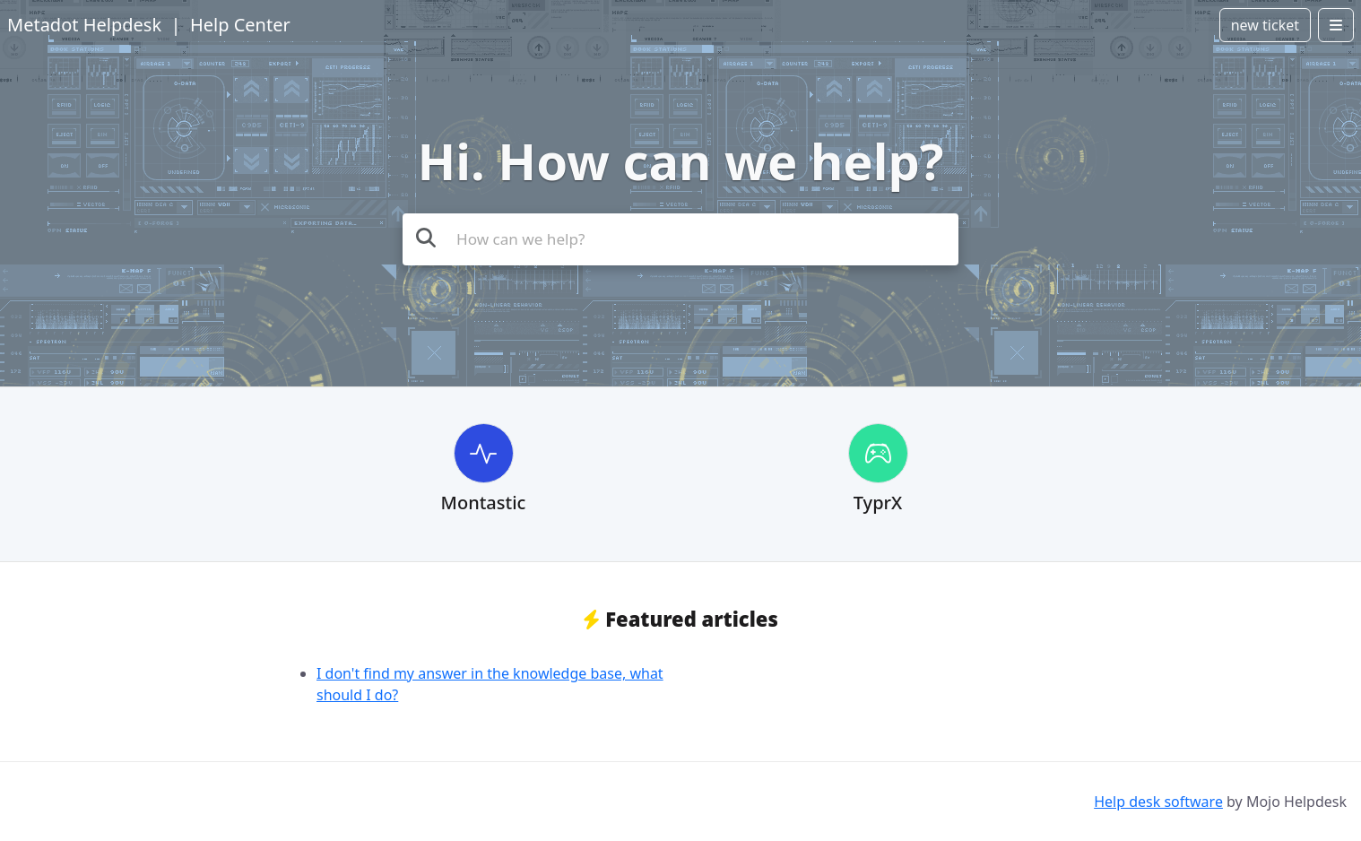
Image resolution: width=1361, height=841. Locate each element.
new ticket (1265, 25)
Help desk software (1158, 801)
